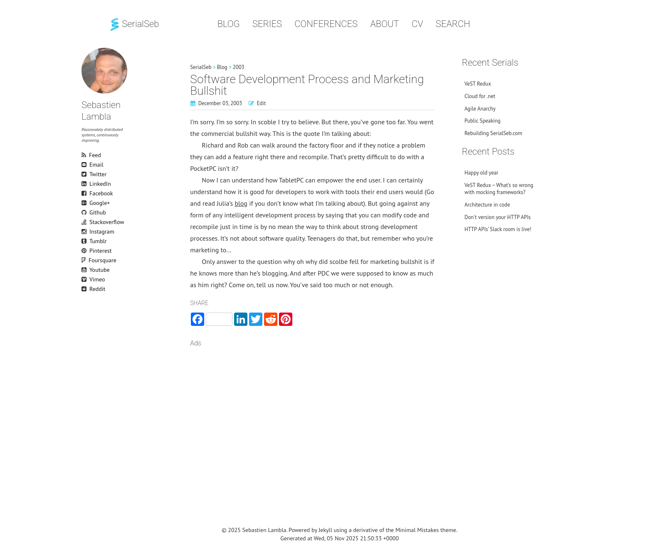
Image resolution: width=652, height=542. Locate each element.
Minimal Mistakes (417, 530)
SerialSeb (134, 24)
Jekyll (325, 530)
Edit (261, 103)
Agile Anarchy (480, 108)
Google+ (85, 203)
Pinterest (85, 250)
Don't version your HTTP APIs (497, 217)
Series (267, 24)
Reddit (85, 289)
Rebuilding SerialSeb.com (493, 133)
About (384, 24)
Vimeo (85, 279)
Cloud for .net (479, 96)
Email (85, 164)
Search (453, 24)
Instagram (85, 231)
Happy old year (481, 172)
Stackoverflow (85, 222)
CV (417, 24)
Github (85, 212)
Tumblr (85, 241)
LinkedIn (85, 183)
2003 (238, 67)
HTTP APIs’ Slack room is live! (497, 229)
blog (241, 203)
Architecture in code (487, 204)
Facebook (85, 193)
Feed (85, 155)
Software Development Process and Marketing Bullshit (307, 85)
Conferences (326, 24)
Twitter (85, 174)
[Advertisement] (312, 419)
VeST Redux (477, 83)
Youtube (85, 269)
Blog (228, 24)
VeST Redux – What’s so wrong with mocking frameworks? (498, 189)
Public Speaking (482, 120)
